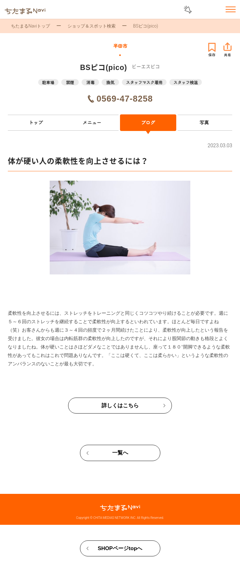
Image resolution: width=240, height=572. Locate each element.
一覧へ (120, 453)
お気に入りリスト (214, 10)
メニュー (91, 122)
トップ (36, 122)
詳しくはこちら (120, 406)
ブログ (148, 122)
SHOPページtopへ (120, 548)
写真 (204, 122)
